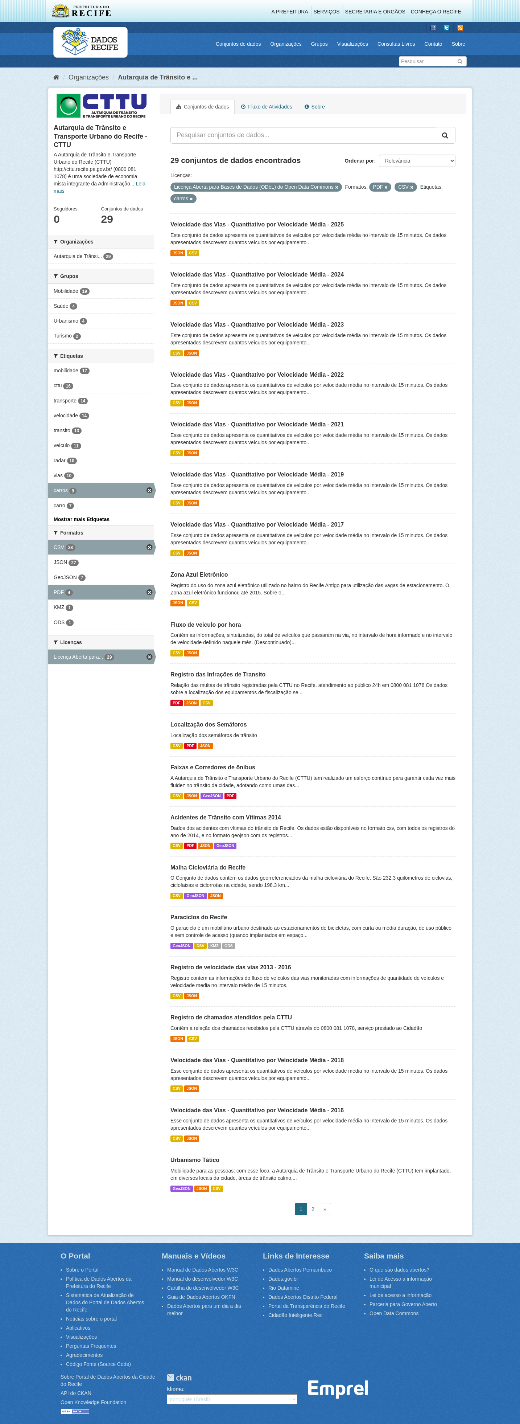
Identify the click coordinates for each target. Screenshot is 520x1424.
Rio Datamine (283, 1288)
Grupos (319, 44)
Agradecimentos (84, 1355)
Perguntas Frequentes (91, 1346)
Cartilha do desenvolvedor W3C (203, 1288)
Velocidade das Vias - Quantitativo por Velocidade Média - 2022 (257, 375)
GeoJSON (211, 796)
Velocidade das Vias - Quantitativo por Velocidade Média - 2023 (257, 325)
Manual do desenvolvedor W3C (202, 1279)
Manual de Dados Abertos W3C (202, 1270)
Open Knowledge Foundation (93, 1402)
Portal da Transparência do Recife (306, 1306)
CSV (193, 253)
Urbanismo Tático (194, 1160)
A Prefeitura (290, 12)
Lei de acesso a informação (401, 1295)
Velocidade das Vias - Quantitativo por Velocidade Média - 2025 (257, 224)
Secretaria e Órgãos (375, 12)
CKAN (179, 1378)
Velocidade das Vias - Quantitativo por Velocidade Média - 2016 (257, 1110)
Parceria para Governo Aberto (403, 1304)
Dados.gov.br (283, 1279)
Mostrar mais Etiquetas (82, 519)
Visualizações (352, 44)
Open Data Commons (394, 1313)
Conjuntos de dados (238, 44)
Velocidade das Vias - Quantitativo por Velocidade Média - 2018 (257, 1060)
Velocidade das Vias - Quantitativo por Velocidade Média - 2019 (257, 474)
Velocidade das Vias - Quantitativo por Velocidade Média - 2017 (257, 524)
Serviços (327, 12)
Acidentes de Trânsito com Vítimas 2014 (225, 817)
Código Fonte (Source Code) (98, 1364)
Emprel (338, 1389)
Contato (433, 44)
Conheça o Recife (436, 12)
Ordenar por (359, 161)
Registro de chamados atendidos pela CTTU (231, 1017)
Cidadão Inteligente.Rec (295, 1315)
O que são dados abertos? (399, 1270)
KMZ (214, 946)
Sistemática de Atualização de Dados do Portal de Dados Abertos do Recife (105, 1302)
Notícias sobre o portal (91, 1319)
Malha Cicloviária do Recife (207, 867)
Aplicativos (78, 1328)
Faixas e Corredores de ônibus (212, 767)
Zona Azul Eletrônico (199, 575)
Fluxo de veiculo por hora (205, 625)
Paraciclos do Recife (198, 917)
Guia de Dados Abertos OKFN (201, 1297)
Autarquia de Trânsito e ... (158, 77)
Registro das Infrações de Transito (217, 674)
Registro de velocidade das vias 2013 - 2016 (230, 967)
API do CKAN (76, 1393)
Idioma (175, 1389)
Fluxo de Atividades (266, 107)
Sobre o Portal (82, 1270)
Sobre (458, 44)
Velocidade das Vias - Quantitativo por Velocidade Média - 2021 (257, 424)
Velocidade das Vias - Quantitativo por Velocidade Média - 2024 (257, 274)
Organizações (285, 44)
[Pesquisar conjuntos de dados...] (303, 135)
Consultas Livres (396, 44)
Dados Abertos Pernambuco (300, 1270)
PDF (176, 703)
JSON (178, 253)
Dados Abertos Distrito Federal (303, 1297)
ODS (228, 946)
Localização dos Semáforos (208, 724)
